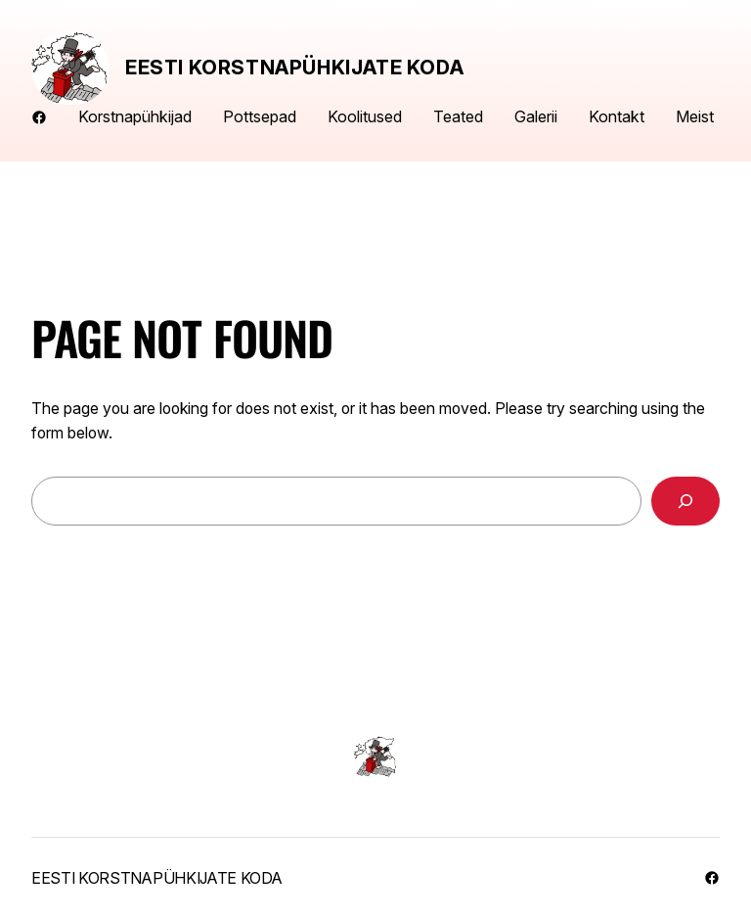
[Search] (685, 501)
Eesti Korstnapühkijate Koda (294, 67)
